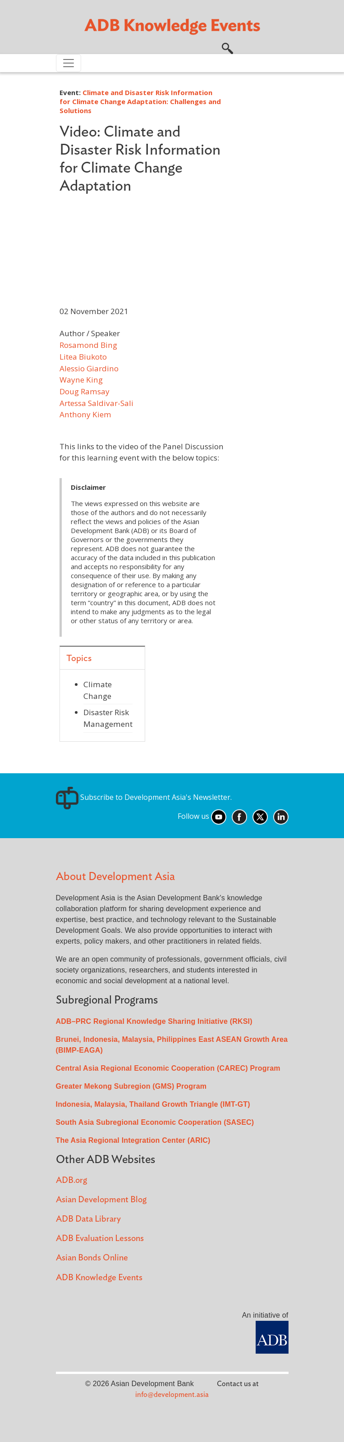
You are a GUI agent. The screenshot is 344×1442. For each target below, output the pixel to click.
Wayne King (81, 379)
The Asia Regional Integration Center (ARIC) (133, 1140)
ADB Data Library (88, 1219)
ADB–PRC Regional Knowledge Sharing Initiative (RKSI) (154, 1021)
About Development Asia (115, 876)
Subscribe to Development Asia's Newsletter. (144, 797)
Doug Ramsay (85, 391)
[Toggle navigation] (68, 63)
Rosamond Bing (88, 345)
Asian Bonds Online (92, 1258)
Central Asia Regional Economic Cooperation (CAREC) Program (168, 1068)
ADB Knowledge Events (99, 1277)
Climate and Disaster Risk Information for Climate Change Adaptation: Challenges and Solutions (140, 101)
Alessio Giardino (89, 368)
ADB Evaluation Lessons (100, 1238)
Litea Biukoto (83, 356)
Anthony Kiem (85, 414)
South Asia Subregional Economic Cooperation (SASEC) (155, 1122)
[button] (227, 47)
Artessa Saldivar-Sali (96, 403)
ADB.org (71, 1180)
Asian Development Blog (101, 1200)
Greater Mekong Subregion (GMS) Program (131, 1086)
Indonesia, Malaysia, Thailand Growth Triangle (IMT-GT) (153, 1104)
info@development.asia (172, 1394)
